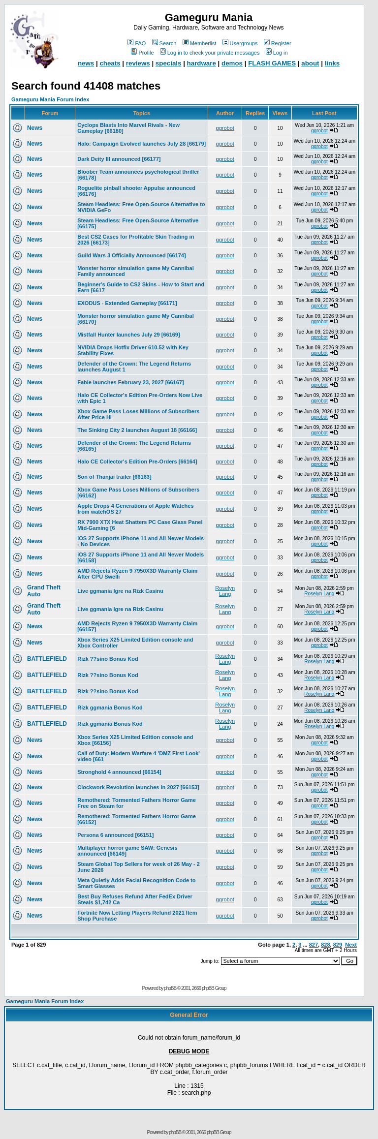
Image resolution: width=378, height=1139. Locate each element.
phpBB (170, 988)
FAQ (136, 43)
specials (169, 63)
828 (325, 945)
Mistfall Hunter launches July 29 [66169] (128, 335)
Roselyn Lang (225, 591)
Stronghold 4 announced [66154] (119, 772)
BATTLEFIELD (47, 658)
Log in (277, 53)
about (310, 63)
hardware (201, 63)
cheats (109, 63)
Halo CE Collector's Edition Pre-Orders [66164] (137, 461)
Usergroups (240, 43)
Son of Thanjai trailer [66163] (114, 477)
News (34, 127)
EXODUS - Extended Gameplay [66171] (127, 303)
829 (337, 945)
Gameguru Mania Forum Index (50, 99)
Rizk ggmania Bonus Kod (110, 707)
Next (351, 945)
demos (232, 63)
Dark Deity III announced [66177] (118, 159)
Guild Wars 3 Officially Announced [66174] (131, 255)
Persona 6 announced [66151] (115, 835)
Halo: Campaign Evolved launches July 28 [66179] (141, 144)
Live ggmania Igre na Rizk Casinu (120, 591)
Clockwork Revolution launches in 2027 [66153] (138, 787)
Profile (142, 53)
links (332, 63)
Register (277, 43)
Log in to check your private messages (210, 53)
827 (313, 945)
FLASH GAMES (272, 63)
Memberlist (200, 43)
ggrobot (225, 128)
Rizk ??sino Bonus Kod (107, 659)
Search (164, 43)
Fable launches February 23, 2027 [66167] (130, 382)
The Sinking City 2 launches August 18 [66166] (137, 430)
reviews (138, 63)
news (86, 63)
